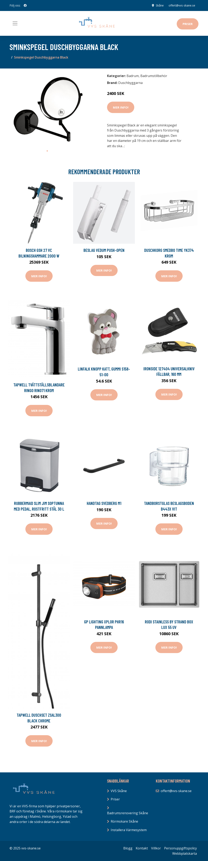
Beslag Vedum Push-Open (104, 250)
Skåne (160, 5)
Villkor (156, 848)
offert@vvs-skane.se (182, 5)
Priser (188, 24)
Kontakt (142, 848)
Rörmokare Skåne (124, 821)
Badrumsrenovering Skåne (127, 813)
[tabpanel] (47, 109)
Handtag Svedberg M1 (104, 503)
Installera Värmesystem (129, 830)
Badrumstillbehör (153, 76)
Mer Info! (120, 107)
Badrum (133, 76)
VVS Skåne (119, 791)
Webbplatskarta (184, 853)
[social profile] (25, 5)
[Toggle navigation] (15, 23)
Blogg (127, 848)
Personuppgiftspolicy (180, 848)
